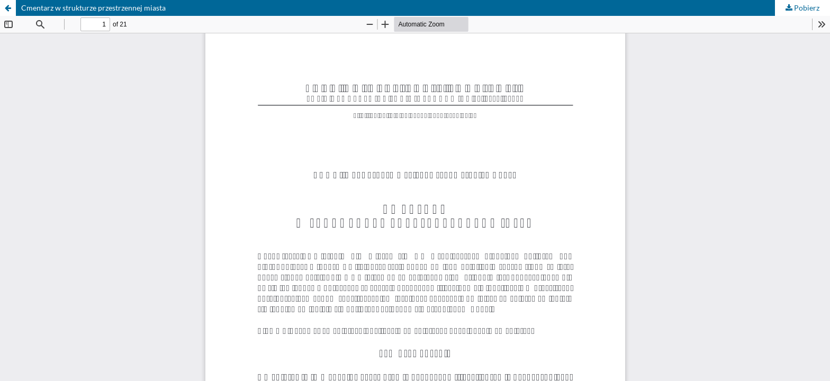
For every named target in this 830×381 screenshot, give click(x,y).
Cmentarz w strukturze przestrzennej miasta (93, 7)
